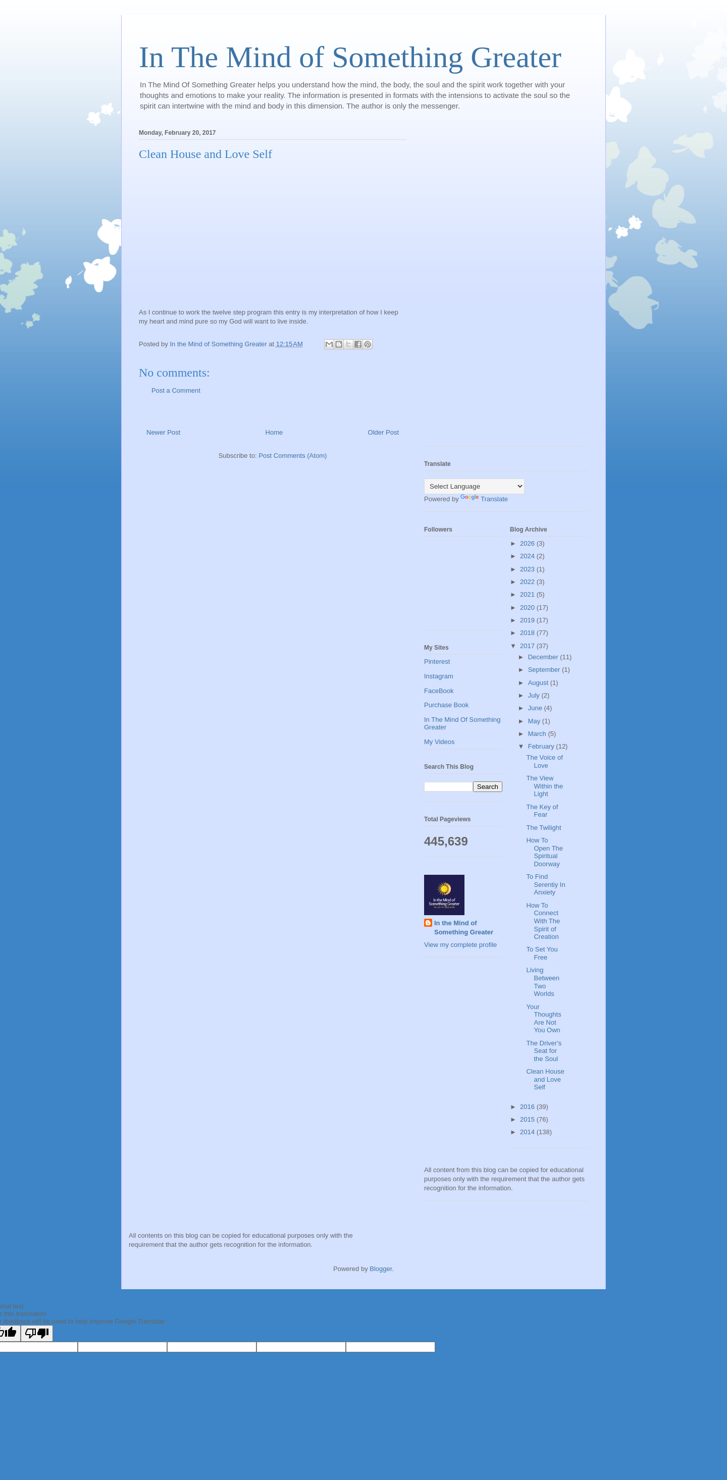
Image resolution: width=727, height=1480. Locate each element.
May (535, 721)
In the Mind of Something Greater (463, 927)
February (542, 746)
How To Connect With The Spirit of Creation (543, 921)
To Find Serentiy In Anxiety (545, 884)
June (536, 708)
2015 (528, 1119)
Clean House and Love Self (545, 1079)
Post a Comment (175, 390)
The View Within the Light (544, 786)
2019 (528, 620)
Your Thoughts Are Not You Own (543, 1018)
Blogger (381, 1269)
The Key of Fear (542, 811)
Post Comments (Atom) (292, 455)
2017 (528, 646)
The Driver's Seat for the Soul (543, 1051)
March (538, 733)
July (535, 695)
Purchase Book (446, 705)
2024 (528, 556)
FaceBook (439, 691)
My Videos (439, 742)
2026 (528, 543)
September (545, 669)
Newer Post (163, 432)
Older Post (383, 432)
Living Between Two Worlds (542, 981)
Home (274, 432)
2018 (528, 633)
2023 (528, 569)
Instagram (438, 676)
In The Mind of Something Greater (350, 57)
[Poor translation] (37, 1333)
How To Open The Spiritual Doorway (544, 852)
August (539, 682)
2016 (528, 1107)
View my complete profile (460, 944)
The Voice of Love (544, 761)
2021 (528, 594)
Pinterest (437, 661)
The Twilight (543, 827)
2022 (528, 582)
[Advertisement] (464, 284)
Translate (484, 499)
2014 (528, 1132)
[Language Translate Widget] (474, 486)
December (544, 657)
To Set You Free (541, 953)
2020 (528, 607)
